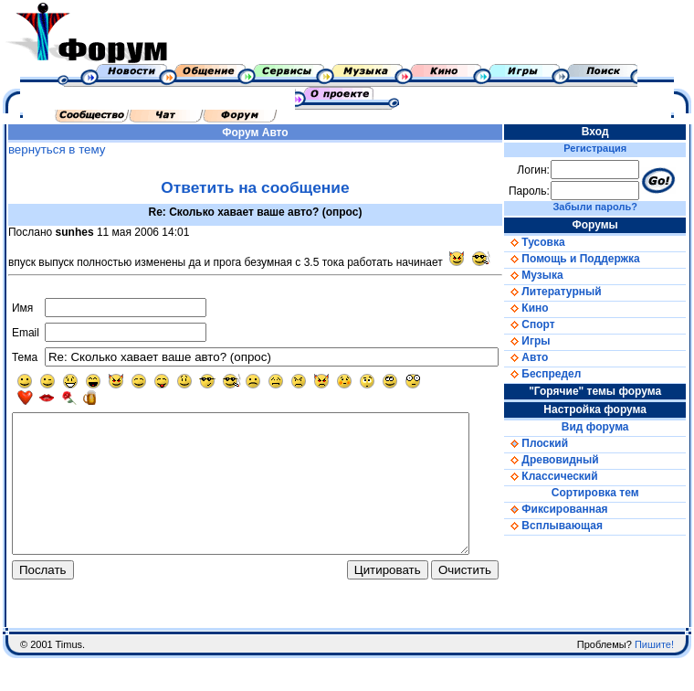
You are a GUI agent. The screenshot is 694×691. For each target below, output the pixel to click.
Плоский (555, 443)
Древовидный (570, 459)
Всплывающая (572, 525)
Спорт (548, 324)
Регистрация (608, 148)
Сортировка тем (608, 492)
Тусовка (553, 242)
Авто (283, 132)
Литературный (571, 291)
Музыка (552, 275)
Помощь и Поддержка (590, 258)
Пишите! (654, 677)
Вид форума (608, 426)
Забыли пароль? (608, 206)
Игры (546, 341)
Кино (545, 308)
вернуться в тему (52, 149)
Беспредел (561, 373)
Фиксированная (574, 509)
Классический (569, 476)
